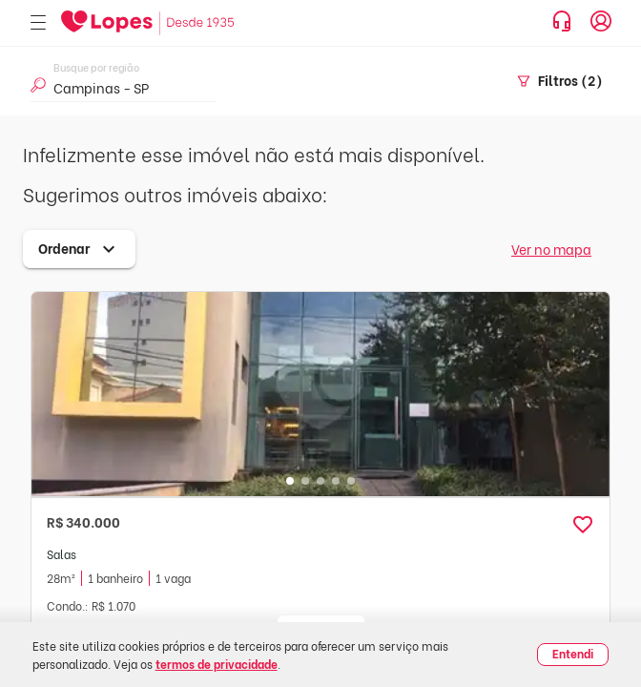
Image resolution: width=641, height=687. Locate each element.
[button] (582, 524)
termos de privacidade (216, 664)
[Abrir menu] (38, 23)
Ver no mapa (551, 249)
